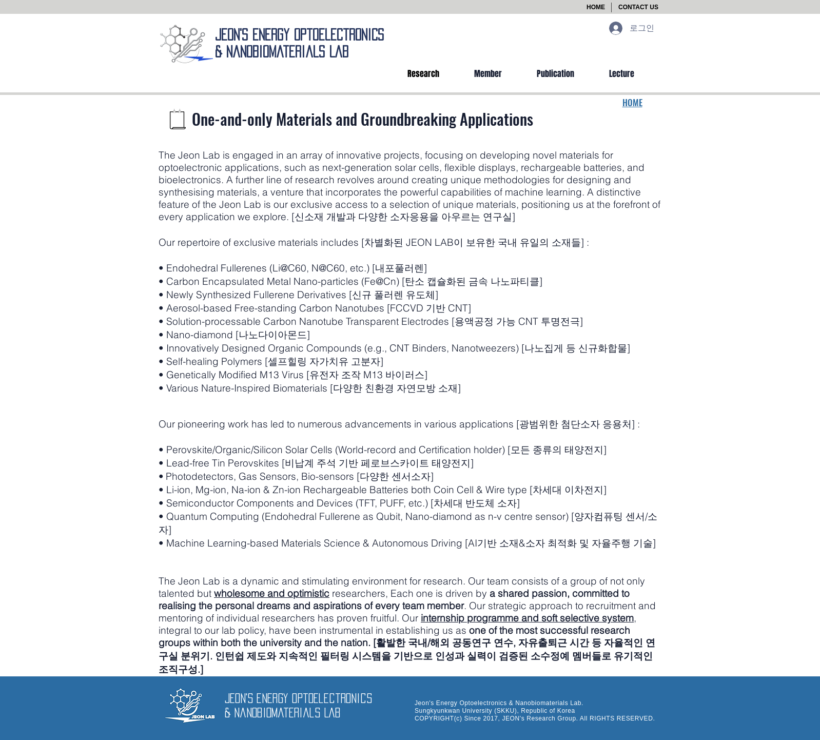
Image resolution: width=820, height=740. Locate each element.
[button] (638, 7)
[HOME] (596, 7)
